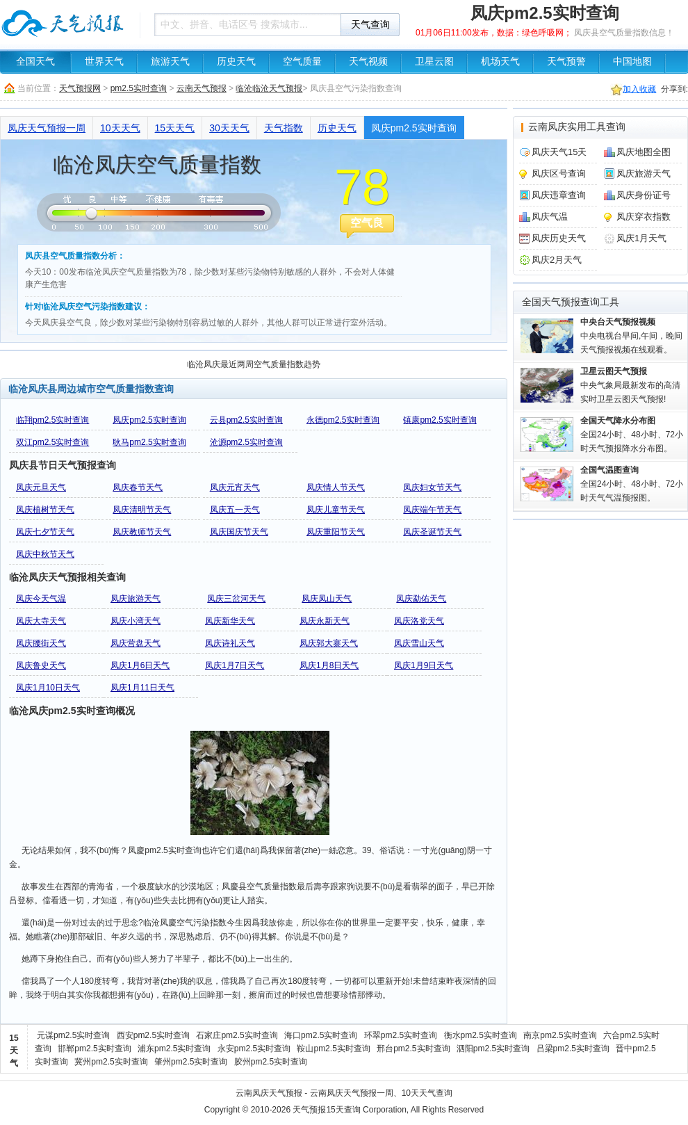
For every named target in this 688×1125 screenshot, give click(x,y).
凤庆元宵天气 (235, 487)
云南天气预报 (202, 88)
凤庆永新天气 (325, 621)
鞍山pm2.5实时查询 (333, 1048)
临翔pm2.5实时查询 (52, 420)
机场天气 (500, 61)
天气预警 (566, 61)
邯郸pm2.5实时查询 (94, 1048)
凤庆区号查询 (559, 173)
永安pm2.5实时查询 (254, 1048)
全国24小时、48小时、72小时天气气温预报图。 (631, 484)
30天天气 (229, 127)
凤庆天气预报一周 (46, 127)
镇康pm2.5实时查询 (439, 420)
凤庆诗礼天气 (230, 643)
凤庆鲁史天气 (41, 665)
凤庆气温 (550, 216)
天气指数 (283, 127)
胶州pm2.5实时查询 (270, 1062)
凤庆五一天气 (235, 510)
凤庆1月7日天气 (234, 665)
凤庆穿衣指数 (643, 216)
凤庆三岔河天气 (236, 599)
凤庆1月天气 (641, 238)
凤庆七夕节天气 (45, 532)
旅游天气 (170, 61)
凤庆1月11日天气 (142, 688)
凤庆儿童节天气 (335, 510)
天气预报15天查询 (326, 1110)
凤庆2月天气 (557, 259)
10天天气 (120, 127)
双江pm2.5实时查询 (52, 442)
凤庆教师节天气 (142, 532)
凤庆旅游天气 (135, 599)
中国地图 (632, 61)
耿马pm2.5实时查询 (149, 442)
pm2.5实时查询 (138, 88)
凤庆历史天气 (559, 238)
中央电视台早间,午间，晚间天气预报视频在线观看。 (631, 336)
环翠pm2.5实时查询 (400, 1035)
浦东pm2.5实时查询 (174, 1048)
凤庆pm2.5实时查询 (414, 127)
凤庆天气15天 (559, 152)
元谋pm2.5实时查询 (73, 1035)
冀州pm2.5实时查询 (110, 1062)
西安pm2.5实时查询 (153, 1035)
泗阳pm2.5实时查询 (493, 1048)
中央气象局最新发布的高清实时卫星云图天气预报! (630, 385)
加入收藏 (639, 89)
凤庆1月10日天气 (48, 688)
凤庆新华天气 (230, 621)
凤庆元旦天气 (41, 487)
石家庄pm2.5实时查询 (236, 1035)
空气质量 (302, 61)
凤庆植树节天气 (45, 510)
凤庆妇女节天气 (432, 487)
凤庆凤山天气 (327, 599)
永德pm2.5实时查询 (342, 420)
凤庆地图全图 (643, 152)
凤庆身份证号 (643, 195)
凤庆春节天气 (138, 487)
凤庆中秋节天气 (45, 554)
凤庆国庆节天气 (239, 532)
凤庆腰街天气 (41, 643)
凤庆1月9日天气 (423, 665)
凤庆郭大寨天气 (329, 643)
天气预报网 (80, 88)
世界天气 (104, 61)
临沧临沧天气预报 (269, 88)
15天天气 (175, 127)
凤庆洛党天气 (419, 621)
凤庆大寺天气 (41, 621)
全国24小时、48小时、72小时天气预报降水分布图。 (631, 434)
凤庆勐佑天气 (421, 599)
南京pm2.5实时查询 (559, 1035)
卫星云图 (434, 61)
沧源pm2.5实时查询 (246, 442)
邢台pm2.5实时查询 (413, 1048)
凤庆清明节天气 (142, 510)
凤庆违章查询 (559, 195)
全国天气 (35, 61)
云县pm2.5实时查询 (246, 420)
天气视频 (368, 61)
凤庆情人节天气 (335, 487)
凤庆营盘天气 (135, 643)
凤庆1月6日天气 (140, 665)
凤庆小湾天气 (135, 621)
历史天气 (236, 61)
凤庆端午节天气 (432, 510)
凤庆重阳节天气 (335, 532)
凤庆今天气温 (41, 599)
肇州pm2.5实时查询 (190, 1062)
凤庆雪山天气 (419, 643)
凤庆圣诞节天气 (432, 532)
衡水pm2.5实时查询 (480, 1035)
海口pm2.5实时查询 (320, 1035)
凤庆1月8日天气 (329, 665)
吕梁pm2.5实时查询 (573, 1048)
